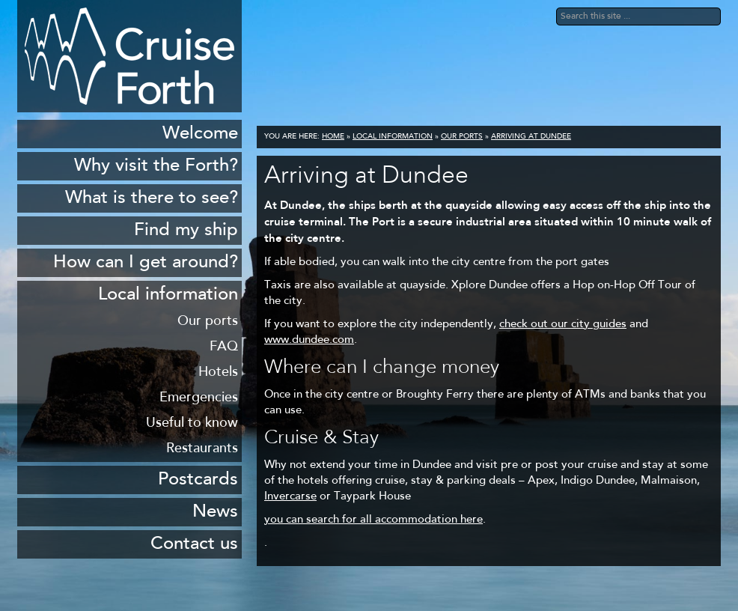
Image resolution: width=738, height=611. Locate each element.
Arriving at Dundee (531, 137)
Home (333, 137)
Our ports (462, 137)
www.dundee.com (309, 340)
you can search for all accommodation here (373, 520)
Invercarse (290, 496)
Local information (393, 137)
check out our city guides (562, 324)
